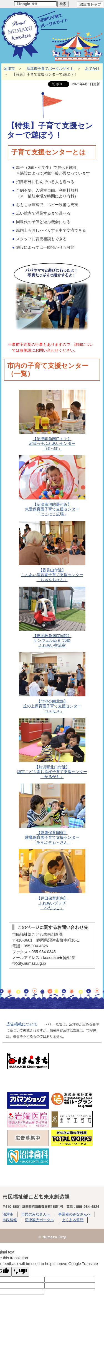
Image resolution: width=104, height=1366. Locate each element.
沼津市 (9, 69)
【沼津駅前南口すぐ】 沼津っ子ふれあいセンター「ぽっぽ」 (52, 420)
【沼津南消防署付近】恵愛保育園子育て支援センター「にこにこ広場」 (52, 485)
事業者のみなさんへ (74, 1214)
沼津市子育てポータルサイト (50, 69)
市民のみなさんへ (35, 1214)
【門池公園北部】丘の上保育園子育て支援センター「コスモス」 (52, 682)
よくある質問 (72, 1220)
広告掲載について (21, 1024)
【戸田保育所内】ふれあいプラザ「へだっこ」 (52, 879)
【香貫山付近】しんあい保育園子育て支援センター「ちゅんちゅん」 (52, 551)
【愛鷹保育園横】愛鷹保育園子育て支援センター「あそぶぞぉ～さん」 (52, 814)
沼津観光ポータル (39, 1220)
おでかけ (92, 69)
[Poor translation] (20, 1272)
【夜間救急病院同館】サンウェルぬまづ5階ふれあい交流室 (52, 617)
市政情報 (9, 1220)
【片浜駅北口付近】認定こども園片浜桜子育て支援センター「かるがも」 (52, 748)
